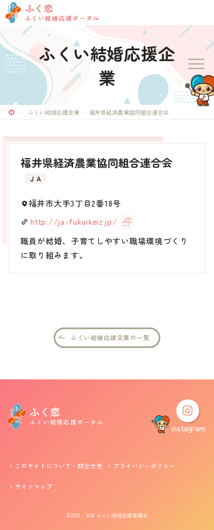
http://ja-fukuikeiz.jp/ (73, 221)
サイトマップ (34, 486)
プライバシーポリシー (144, 466)
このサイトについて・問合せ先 (59, 466)
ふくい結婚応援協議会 (122, 515)
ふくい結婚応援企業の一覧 (110, 337)
